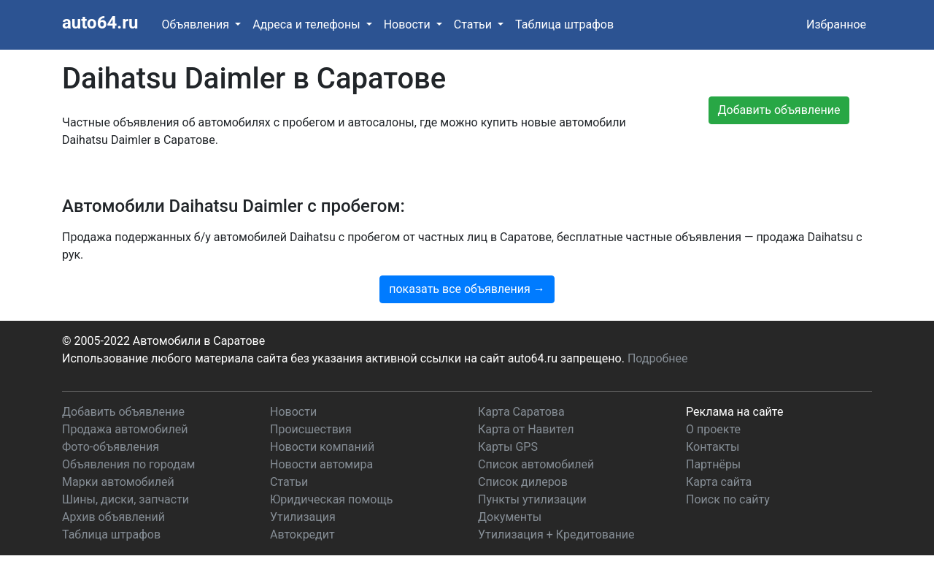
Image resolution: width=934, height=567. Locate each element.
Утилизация (303, 517)
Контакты (712, 447)
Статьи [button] (474, 24)
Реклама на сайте (734, 412)
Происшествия (311, 429)
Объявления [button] (196, 24)
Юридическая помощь (331, 499)
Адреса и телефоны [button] (307, 24)
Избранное (836, 24)
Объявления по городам (128, 464)
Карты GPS (508, 447)
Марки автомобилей (118, 482)
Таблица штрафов (564, 24)
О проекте (713, 429)
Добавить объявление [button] (779, 110)
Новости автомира (321, 464)
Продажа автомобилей (125, 429)
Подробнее (658, 358)
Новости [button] (408, 24)
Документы (509, 517)
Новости (293, 412)
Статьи (289, 482)
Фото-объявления (110, 447)
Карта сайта (719, 482)
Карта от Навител (526, 429)
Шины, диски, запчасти (125, 499)
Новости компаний (322, 447)
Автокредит (302, 534)
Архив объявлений (113, 517)
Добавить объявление (123, 412)
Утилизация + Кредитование (556, 534)
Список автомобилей (536, 464)
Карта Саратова (521, 412)
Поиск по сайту (728, 499)
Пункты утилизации (532, 499)
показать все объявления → (467, 289)
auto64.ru (100, 22)
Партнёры (713, 464)
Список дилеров (523, 482)
